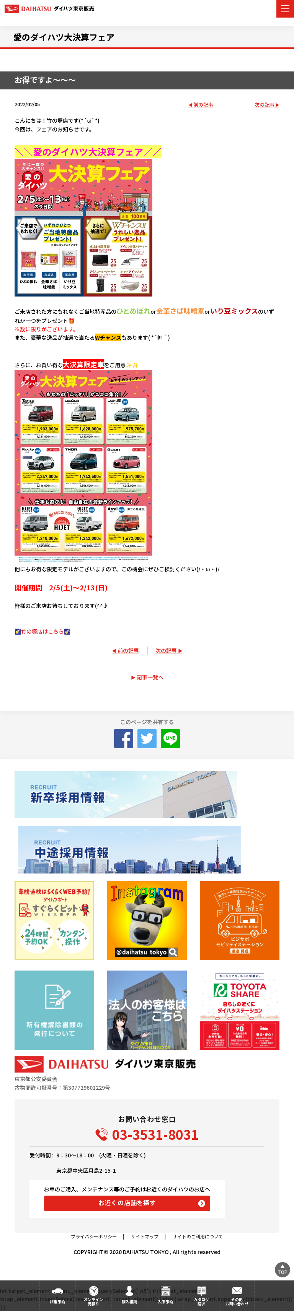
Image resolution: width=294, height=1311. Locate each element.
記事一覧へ (150, 677)
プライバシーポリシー (94, 1236)
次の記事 (264, 105)
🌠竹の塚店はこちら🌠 (42, 631)
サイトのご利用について (198, 1236)
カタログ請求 (201, 1301)
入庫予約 (165, 1302)
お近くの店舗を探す (127, 1202)
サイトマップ (144, 1236)
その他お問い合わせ (236, 1301)
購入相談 (129, 1302)
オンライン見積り (93, 1301)
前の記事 (203, 105)
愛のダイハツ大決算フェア (63, 36)
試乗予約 (57, 1302)
